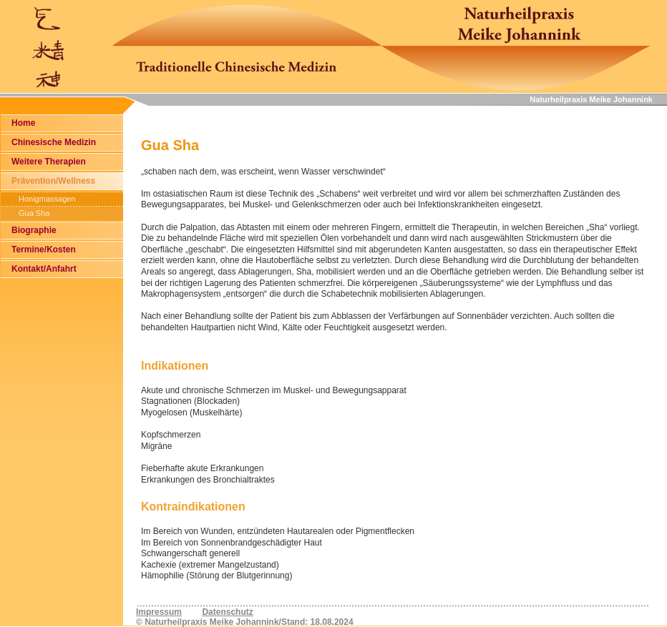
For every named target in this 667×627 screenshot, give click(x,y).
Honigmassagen (47, 198)
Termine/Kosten (43, 250)
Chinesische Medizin (53, 142)
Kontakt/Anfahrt (44, 269)
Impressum (159, 612)
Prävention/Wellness (53, 181)
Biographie (34, 230)
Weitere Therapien (48, 162)
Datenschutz (227, 612)
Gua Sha (34, 213)
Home (23, 123)
